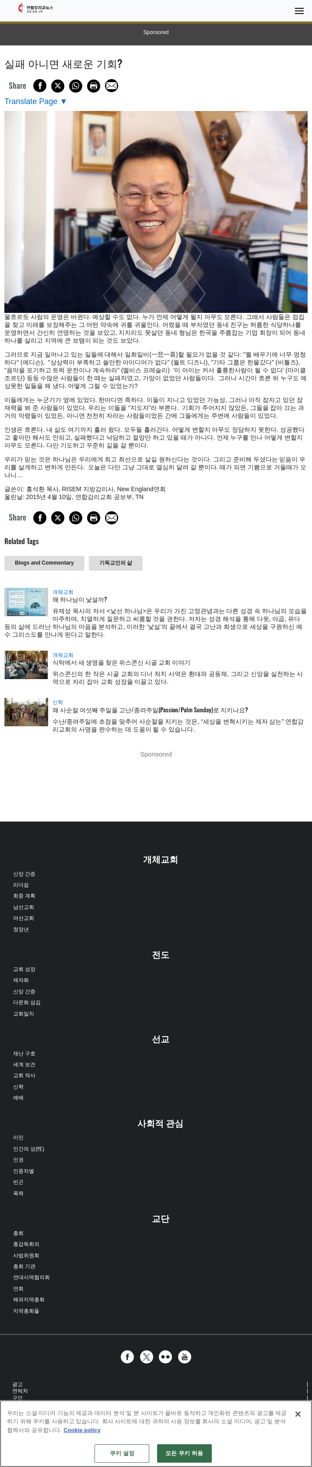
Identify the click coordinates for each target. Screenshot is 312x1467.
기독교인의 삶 (115, 563)
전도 (160, 955)
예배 (18, 1098)
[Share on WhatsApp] (75, 86)
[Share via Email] (111, 85)
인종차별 (23, 1171)
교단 (160, 1219)
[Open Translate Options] (35, 102)
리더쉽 (21, 885)
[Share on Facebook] (39, 85)
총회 (18, 1233)
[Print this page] (93, 86)
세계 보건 (24, 1064)
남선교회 (23, 907)
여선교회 (23, 918)
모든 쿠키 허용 (184, 1453)
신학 (58, 702)
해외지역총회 (29, 1300)
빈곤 (18, 1182)
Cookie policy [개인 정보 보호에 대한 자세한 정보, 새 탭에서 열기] (82, 1430)
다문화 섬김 (27, 1002)
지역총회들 (26, 1311)
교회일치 (23, 1014)
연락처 (20, 1391)
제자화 (21, 980)
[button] (129, 1356)
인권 (18, 1160)
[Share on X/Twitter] (57, 86)
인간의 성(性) (28, 1149)
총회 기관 (24, 1266)
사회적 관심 (160, 1123)
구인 (17, 1398)
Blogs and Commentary (44, 563)
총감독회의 (26, 1244)
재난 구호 (24, 1054)
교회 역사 (24, 1075)
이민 (18, 1137)
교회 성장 (24, 969)
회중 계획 (24, 896)
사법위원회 (26, 1255)
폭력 (18, 1193)
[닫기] (298, 1414)
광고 (17, 1384)
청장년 (21, 929)
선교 (160, 1039)
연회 (18, 1289)
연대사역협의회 (31, 1277)
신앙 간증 (24, 874)
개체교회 (63, 592)
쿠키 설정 (122, 1453)
